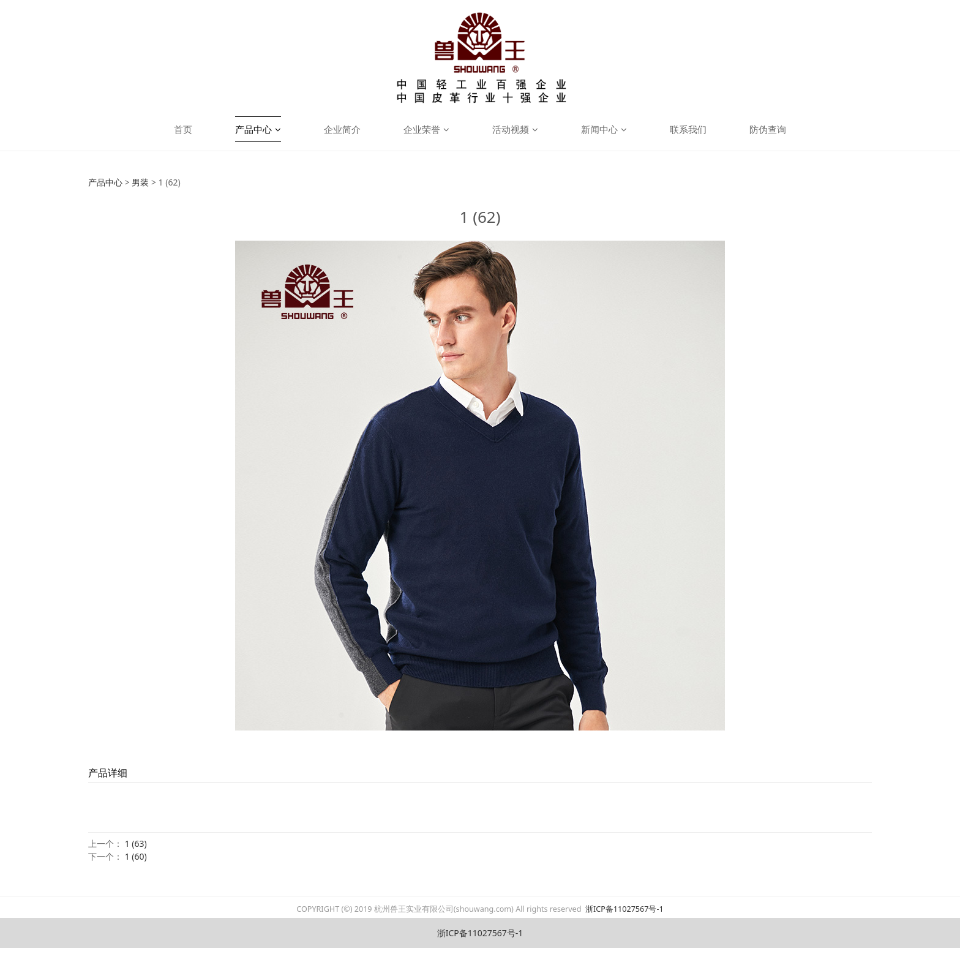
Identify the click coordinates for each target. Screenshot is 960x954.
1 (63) (136, 843)
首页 (183, 129)
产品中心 (258, 129)
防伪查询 (767, 129)
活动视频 (515, 129)
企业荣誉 (426, 129)
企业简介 (342, 129)
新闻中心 (604, 129)
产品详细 (107, 772)
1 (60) (136, 856)
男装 (140, 182)
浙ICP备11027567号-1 (623, 909)
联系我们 (688, 129)
